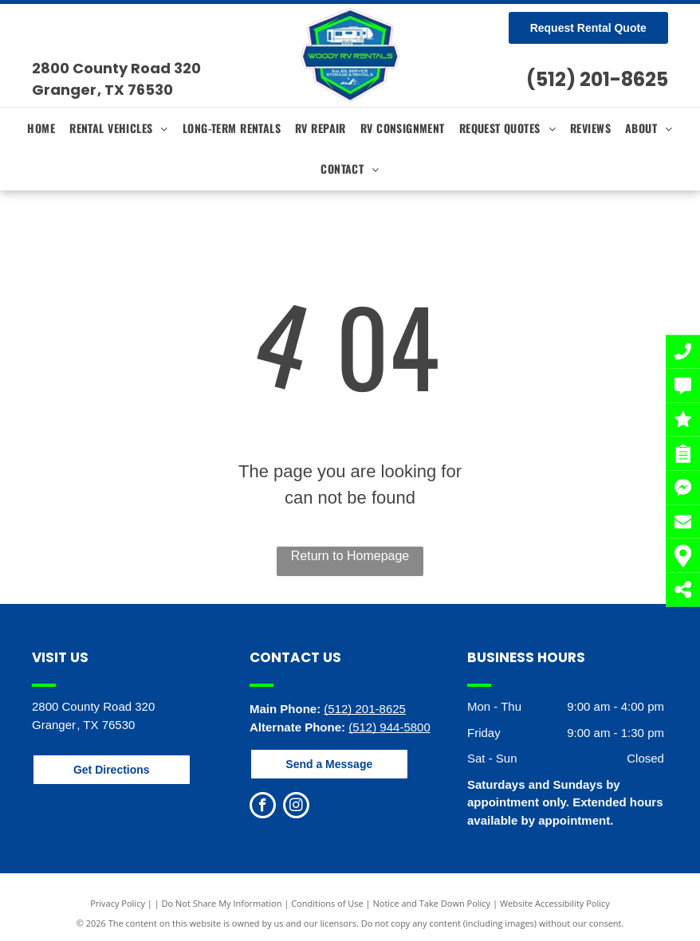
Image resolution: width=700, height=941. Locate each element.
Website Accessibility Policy (555, 903)
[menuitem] (41, 128)
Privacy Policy (117, 903)
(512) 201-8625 (597, 79)
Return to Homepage (350, 556)
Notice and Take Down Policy (432, 903)
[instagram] (296, 807)
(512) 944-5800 (389, 727)
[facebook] (263, 807)
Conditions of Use (327, 903)
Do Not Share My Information (222, 903)
